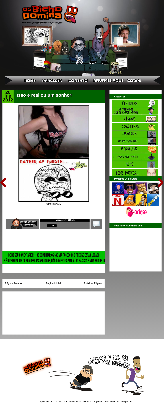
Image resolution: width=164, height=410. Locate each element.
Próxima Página (93, 283)
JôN (131, 401)
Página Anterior (14, 283)
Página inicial (53, 283)
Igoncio (99, 401)
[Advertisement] (24, 312)
